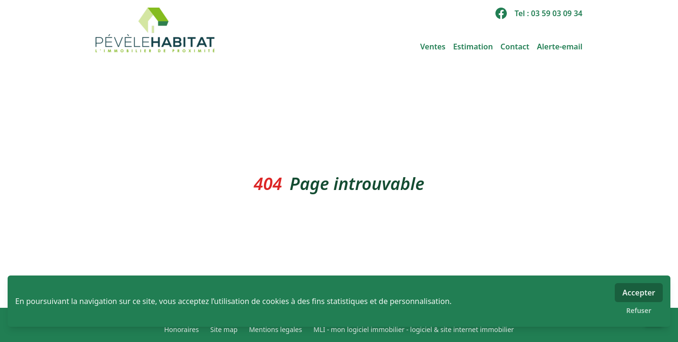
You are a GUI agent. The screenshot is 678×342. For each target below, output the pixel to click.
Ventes (433, 46)
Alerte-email (559, 46)
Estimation (473, 46)
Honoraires (181, 329)
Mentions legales (275, 329)
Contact (515, 46)
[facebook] (501, 13)
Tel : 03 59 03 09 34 (548, 13)
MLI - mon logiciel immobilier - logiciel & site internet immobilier (413, 329)
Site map (223, 329)
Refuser (638, 310)
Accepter (638, 292)
